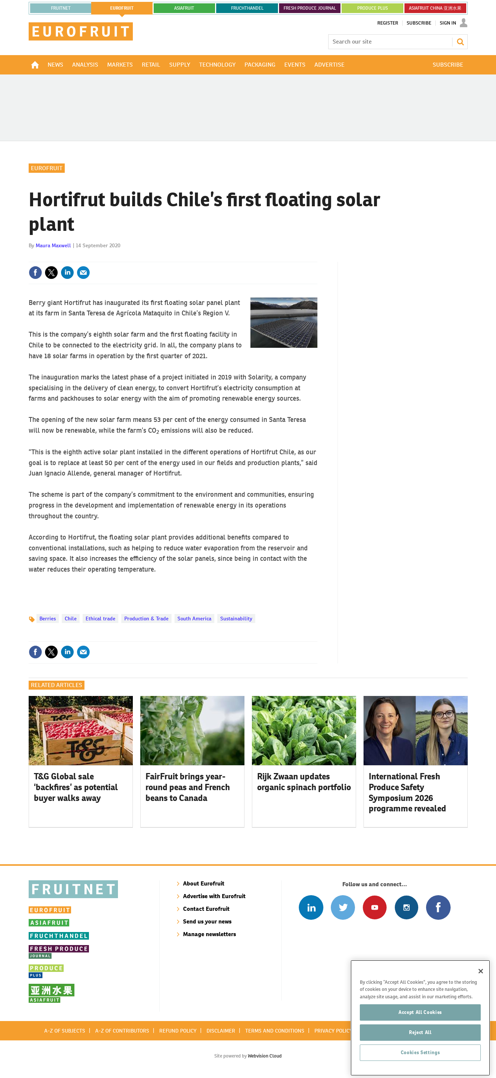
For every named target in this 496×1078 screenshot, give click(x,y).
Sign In (448, 23)
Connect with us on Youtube (374, 907)
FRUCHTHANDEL (247, 8)
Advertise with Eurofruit (214, 896)
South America (194, 618)
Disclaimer (221, 1030)
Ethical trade (100, 618)
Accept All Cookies (420, 1039)
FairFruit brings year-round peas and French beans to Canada (187, 787)
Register (387, 23)
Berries (47, 618)
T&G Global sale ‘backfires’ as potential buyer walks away (76, 787)
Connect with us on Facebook (438, 907)
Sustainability (236, 618)
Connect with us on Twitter (343, 907)
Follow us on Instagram (406, 907)
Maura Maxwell (53, 245)
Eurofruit (47, 168)
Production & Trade (146, 618)
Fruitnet (61, 8)
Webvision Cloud (265, 1056)
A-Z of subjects (64, 1030)
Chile (71, 618)
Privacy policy (333, 1030)
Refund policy (177, 1030)
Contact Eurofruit (206, 909)
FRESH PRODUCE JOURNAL (310, 8)
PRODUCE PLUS (372, 8)
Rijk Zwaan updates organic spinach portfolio (304, 782)
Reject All (420, 1059)
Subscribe (419, 23)
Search (460, 42)
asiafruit (184, 8)
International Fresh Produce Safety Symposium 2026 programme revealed (407, 792)
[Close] (481, 997)
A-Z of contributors (122, 1030)
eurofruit (122, 8)
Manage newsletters (209, 934)
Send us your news (207, 921)
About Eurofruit (203, 883)
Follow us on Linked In (311, 907)
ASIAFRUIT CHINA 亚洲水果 (435, 8)
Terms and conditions (274, 1030)
